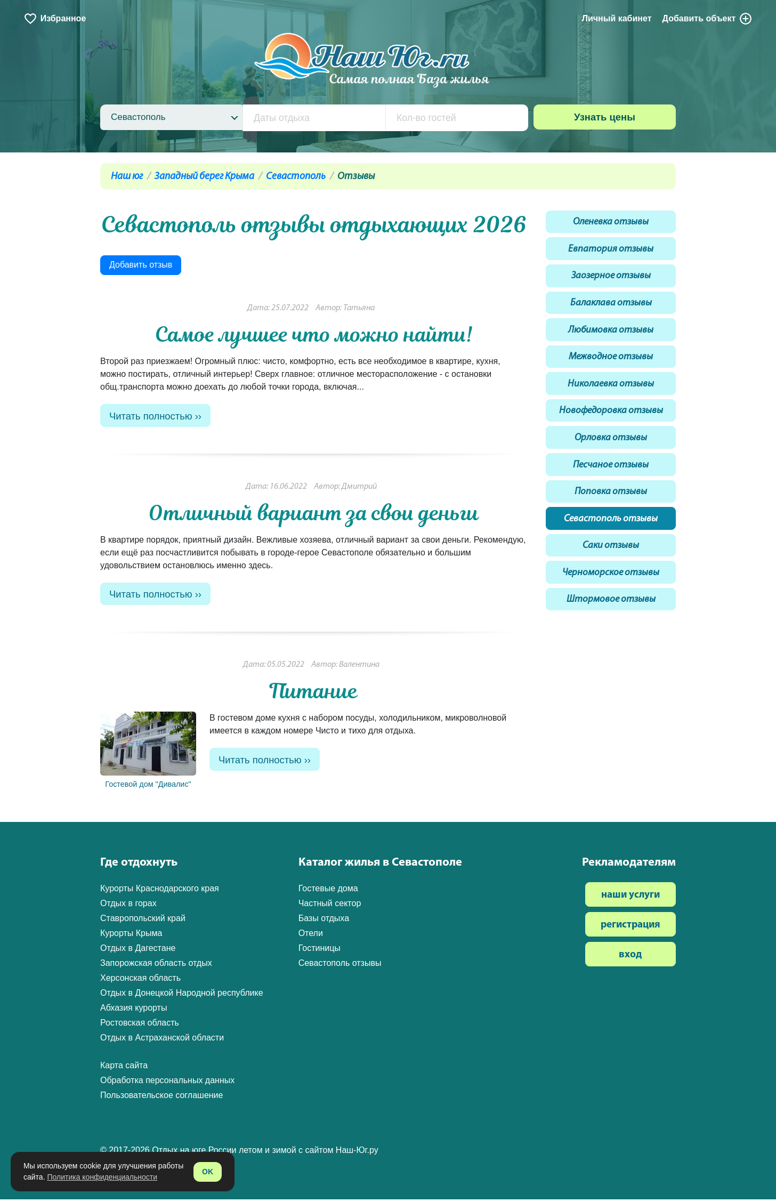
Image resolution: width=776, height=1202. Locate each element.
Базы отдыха (323, 920)
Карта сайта (124, 1067)
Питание (314, 693)
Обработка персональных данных (167, 1082)
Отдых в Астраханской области (162, 1040)
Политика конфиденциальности (102, 1177)
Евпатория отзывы (611, 251)
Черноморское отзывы (611, 590)
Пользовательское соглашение (161, 1097)
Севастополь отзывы (610, 534)
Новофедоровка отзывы (611, 421)
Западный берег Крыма (204, 177)
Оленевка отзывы (611, 223)
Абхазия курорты (133, 1010)
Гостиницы (319, 950)
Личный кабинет (617, 18)
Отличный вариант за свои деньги (314, 513)
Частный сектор (329, 905)
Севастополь (296, 177)
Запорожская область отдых (156, 965)
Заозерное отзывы (611, 280)
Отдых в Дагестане (137, 950)
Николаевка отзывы (611, 393)
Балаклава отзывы (611, 308)
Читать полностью (152, 416)
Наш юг (127, 177)
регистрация (630, 928)
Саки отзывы (610, 562)
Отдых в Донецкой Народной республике (181, 995)
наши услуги (630, 898)
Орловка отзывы (611, 449)
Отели (310, 935)
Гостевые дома (328, 891)
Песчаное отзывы (610, 477)
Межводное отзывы (610, 364)
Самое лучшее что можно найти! (314, 334)
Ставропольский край (142, 920)
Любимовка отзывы (611, 336)
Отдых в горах (128, 905)
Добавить (707, 19)
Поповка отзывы (610, 506)
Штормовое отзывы (611, 619)
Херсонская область (140, 980)
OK (207, 1171)
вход (630, 958)
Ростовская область (139, 1025)
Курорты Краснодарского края (159, 891)
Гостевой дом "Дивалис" (148, 752)
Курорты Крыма (131, 935)
